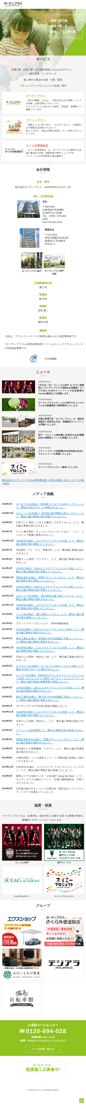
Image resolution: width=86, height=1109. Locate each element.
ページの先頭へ (81, 1100)
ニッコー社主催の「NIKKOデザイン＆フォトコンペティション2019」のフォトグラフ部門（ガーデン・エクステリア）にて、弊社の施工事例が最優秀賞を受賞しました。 (50, 678)
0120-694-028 (46, 1031)
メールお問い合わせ (43, 1049)
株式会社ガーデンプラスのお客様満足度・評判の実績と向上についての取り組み (43, 482)
